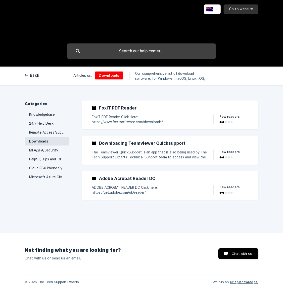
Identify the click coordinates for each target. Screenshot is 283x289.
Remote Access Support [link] (48, 132)
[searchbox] (141, 51)
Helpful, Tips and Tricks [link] (47, 159)
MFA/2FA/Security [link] (43, 150)
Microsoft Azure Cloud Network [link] (49, 177)
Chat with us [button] (242, 253)
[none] (212, 9)
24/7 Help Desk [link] (41, 123)
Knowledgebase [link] (42, 114)
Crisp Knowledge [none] (244, 282)
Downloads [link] (38, 141)
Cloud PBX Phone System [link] (49, 168)
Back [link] (34, 75)
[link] (170, 115)
